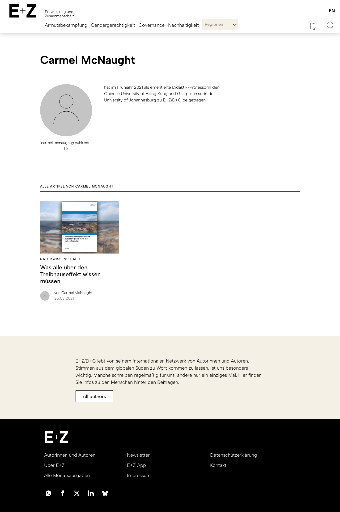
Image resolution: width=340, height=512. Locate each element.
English (332, 11)
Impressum (139, 475)
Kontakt (218, 465)
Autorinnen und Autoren (69, 455)
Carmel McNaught (73, 292)
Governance (152, 25)
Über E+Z (54, 465)
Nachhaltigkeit (183, 25)
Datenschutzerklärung (233, 455)
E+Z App (136, 465)
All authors (94, 396)
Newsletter (138, 455)
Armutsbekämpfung (66, 25)
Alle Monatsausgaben (67, 475)
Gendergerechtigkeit (113, 25)
